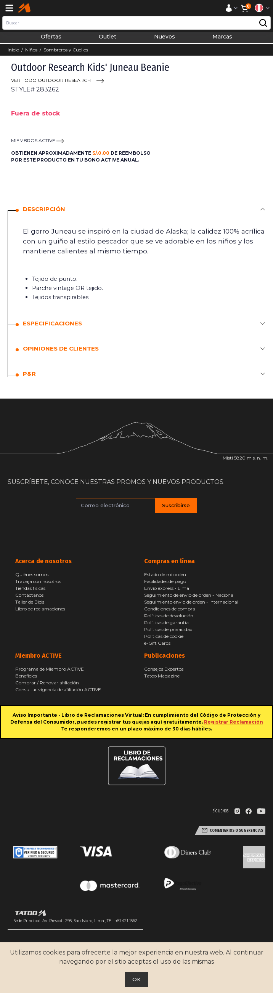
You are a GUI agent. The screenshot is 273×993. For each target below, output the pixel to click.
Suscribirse (176, 505)
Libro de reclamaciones (40, 609)
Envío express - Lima (166, 588)
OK (136, 979)
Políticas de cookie (163, 636)
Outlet (107, 37)
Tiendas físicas (30, 588)
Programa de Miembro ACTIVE (49, 669)
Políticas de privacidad (168, 629)
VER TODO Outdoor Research (51, 80)
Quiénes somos (31, 574)
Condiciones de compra (169, 609)
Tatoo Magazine (162, 676)
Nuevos (164, 37)
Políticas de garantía (166, 622)
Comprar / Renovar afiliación (47, 682)
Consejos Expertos (163, 669)
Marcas (222, 37)
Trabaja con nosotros (38, 581)
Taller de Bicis (29, 602)
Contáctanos (29, 595)
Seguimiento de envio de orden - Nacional (189, 595)
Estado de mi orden (165, 574)
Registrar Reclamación (233, 722)
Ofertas (51, 37)
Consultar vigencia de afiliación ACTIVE (58, 689)
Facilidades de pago (165, 581)
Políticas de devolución (168, 615)
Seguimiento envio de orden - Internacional (191, 602)
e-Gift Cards (157, 643)
